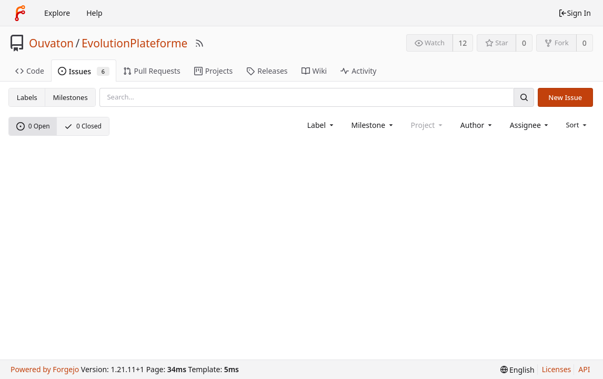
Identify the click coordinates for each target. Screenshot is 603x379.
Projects (213, 71)
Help (94, 13)
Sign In (574, 13)
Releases (266, 71)
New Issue (565, 97)
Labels (27, 97)
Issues (83, 71)
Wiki (314, 71)
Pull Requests (151, 71)
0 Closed (83, 126)
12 (462, 43)
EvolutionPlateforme (135, 43)
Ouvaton (51, 43)
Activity (358, 71)
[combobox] (321, 125)
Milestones (70, 97)
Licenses (556, 369)
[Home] (20, 13)
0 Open (33, 126)
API (584, 369)
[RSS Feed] (199, 43)
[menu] (577, 125)
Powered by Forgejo (45, 369)
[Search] (524, 97)
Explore (57, 13)
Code (29, 71)
